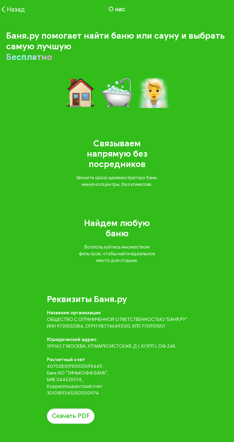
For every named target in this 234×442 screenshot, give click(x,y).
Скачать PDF (71, 416)
